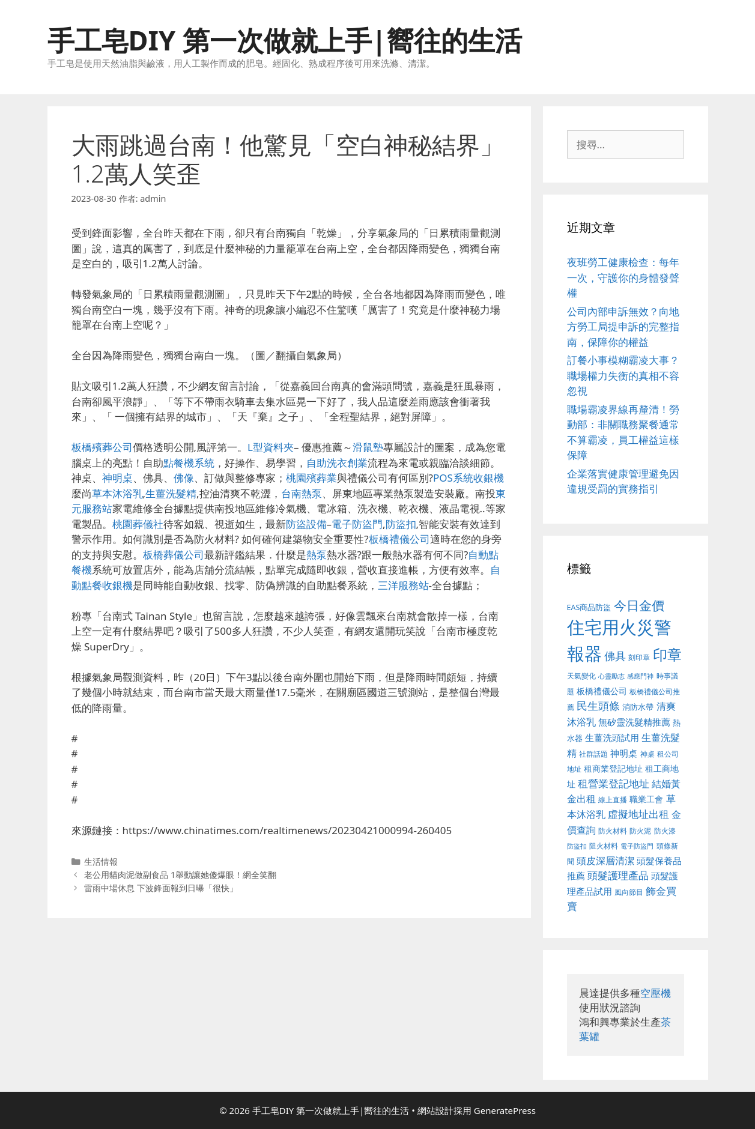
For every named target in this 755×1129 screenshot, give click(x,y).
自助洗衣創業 (337, 463)
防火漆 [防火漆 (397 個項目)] (665, 831)
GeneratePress (505, 1110)
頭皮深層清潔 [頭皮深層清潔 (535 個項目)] (605, 860)
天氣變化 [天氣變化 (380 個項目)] (581, 675)
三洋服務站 (403, 585)
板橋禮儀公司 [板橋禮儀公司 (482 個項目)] (602, 691)
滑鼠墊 (368, 447)
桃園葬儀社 (137, 524)
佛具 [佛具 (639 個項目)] (615, 656)
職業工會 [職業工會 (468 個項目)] (646, 799)
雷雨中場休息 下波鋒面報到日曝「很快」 (161, 888)
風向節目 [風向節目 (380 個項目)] (628, 892)
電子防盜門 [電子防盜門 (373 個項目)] (636, 845)
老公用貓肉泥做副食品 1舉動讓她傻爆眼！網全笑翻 (180, 874)
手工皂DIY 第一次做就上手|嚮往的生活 (284, 40)
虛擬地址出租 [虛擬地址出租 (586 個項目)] (638, 814)
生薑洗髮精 (170, 493)
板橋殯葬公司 (102, 447)
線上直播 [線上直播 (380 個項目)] (612, 799)
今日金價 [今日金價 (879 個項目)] (639, 605)
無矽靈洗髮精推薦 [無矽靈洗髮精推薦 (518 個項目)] (634, 722)
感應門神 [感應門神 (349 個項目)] (640, 676)
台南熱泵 (301, 493)
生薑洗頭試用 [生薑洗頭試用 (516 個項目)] (612, 737)
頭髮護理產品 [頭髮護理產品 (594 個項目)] (618, 875)
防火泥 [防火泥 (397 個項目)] (640, 831)
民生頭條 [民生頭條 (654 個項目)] (598, 705)
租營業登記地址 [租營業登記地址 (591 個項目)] (613, 783)
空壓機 (655, 993)
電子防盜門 (357, 524)
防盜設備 (306, 524)
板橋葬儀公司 (173, 554)
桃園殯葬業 (311, 478)
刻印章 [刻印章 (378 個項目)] (639, 657)
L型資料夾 (270, 447)
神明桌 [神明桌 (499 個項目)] (623, 753)
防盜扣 (401, 524)
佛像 (184, 478)
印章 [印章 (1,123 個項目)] (667, 654)
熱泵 (316, 554)
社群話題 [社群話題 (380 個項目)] (593, 753)
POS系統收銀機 (468, 478)
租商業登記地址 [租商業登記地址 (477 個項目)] (613, 768)
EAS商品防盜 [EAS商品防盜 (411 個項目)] (589, 607)
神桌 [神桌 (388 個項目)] (647, 754)
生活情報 (101, 861)
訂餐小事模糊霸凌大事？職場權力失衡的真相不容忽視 (623, 375)
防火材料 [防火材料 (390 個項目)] (612, 831)
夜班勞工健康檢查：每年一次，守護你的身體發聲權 (623, 277)
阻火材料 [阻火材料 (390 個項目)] (603, 846)
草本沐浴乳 (117, 493)
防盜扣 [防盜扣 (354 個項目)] (577, 845)
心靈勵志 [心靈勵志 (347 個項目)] (611, 676)
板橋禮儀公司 (399, 539)
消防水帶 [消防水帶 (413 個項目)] (637, 706)
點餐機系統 (188, 463)
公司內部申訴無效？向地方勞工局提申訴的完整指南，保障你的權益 (623, 326)
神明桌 (117, 478)
